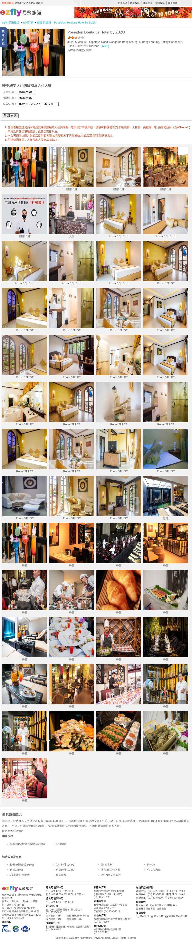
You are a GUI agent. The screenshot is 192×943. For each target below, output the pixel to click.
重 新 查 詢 (10, 115)
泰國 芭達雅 (44, 22)
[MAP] (105, 46)
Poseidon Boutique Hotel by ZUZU (75, 22)
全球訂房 (28, 22)
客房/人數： (10, 103)
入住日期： (10, 92)
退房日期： (10, 98)
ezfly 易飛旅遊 (10, 22)
